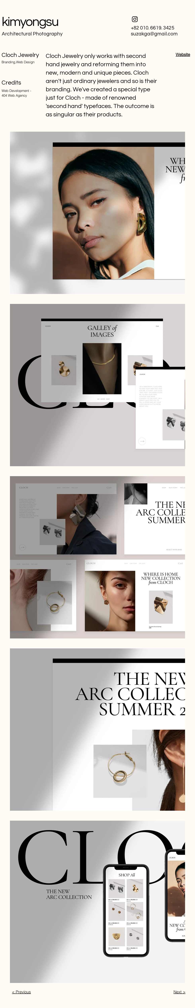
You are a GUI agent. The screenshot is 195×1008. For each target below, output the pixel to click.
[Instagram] (135, 19)
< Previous (21, 991)
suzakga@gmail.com (154, 33)
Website (183, 54)
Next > (179, 991)
